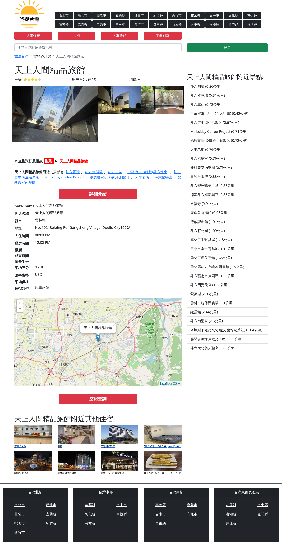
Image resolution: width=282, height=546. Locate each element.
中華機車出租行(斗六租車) (147, 171)
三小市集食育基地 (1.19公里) (213, 248)
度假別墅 (162, 35)
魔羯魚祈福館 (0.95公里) (209, 212)
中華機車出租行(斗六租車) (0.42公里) (219, 113)
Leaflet (165, 384)
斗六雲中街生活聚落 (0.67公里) (214, 122)
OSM (176, 384)
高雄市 (139, 24)
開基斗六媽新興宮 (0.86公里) (213, 194)
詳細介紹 (98, 194)
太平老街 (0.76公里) (205, 149)
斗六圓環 (73, 171)
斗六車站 (115, 171)
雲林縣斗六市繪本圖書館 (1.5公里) (217, 266)
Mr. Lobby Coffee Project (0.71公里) (219, 131)
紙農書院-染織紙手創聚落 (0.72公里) (218, 140)
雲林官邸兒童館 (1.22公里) (211, 257)
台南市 (120, 24)
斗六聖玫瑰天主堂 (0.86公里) (213, 185)
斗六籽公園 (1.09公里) (207, 230)
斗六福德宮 (163, 177)
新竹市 (177, 15)
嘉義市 (101, 24)
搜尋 (227, 47)
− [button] (19, 309)
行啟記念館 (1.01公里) (207, 221)
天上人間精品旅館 (74, 161)
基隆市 (101, 15)
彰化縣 (233, 15)
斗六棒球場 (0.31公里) (207, 95)
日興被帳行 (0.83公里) (207, 176)
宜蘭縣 (120, 15)
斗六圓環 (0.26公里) (205, 86)
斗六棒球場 (94, 171)
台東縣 (195, 24)
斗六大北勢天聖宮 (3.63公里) (213, 348)
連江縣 (252, 24)
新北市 (82, 15)
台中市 (214, 15)
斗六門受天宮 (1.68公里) (209, 284)
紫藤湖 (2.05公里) (204, 293)
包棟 (76, 35)
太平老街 (142, 177)
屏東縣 (158, 24)
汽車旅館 (119, 35)
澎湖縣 (214, 24)
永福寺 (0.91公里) (204, 203)
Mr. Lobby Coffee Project (64, 177)
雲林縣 (64, 24)
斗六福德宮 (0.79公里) (207, 158)
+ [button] (19, 303)
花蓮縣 (177, 24)
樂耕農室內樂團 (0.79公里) (211, 167)
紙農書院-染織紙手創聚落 (110, 177)
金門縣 (233, 24)
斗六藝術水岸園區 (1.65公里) (213, 275)
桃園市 (139, 15)
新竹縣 (158, 15)
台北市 (64, 15)
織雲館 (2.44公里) (204, 311)
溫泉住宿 (33, 35)
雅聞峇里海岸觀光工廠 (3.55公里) (216, 339)
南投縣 (252, 15)
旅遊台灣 (21, 56)
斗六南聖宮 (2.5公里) (206, 320)
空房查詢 (98, 398)
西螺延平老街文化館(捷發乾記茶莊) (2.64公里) (226, 330)
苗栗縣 (195, 15)
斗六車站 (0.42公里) (205, 104)
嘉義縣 (82, 24)
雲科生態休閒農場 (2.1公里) (212, 302)
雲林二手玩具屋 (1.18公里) (211, 239)
